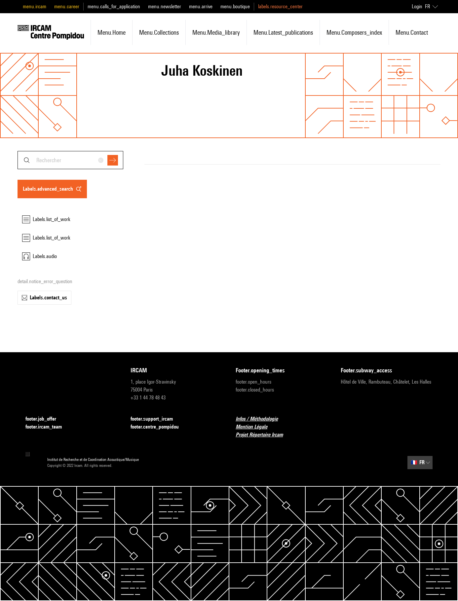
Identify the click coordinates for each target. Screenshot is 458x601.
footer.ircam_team (47, 427)
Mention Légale (255, 427)
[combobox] (70, 160)
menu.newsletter (164, 6)
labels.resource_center (280, 6)
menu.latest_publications (283, 32)
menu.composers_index (354, 32)
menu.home (111, 32)
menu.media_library (216, 32)
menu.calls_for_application (114, 6)
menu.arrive (200, 6)
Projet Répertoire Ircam (263, 435)
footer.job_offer (44, 419)
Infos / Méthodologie (261, 419)
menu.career (66, 6)
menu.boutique (235, 6)
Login (417, 6)
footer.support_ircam (156, 419)
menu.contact (412, 32)
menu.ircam (34, 6)
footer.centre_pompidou (159, 427)
